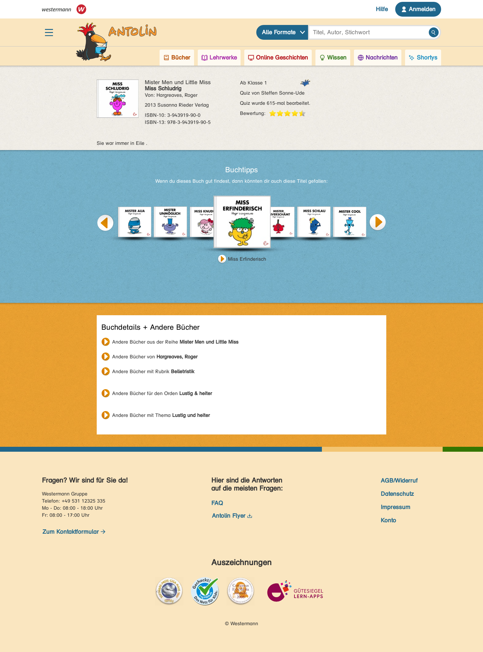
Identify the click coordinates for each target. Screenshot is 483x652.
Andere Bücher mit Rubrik (153, 371)
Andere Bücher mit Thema (161, 415)
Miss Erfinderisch (247, 259)
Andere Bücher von (154, 357)
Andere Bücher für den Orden (162, 393)
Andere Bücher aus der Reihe (175, 342)
